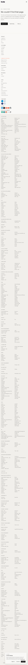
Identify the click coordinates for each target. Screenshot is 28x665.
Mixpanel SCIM (4, 145)
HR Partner (16, 412)
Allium (3, 138)
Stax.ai (17, 131)
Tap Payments (3, 520)
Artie (15, 139)
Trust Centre (3, 92)
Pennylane (16, 127)
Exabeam (3, 558)
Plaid (3, 129)
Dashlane (16, 504)
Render (16, 244)
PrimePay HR (18, 423)
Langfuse (2, 143)
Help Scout (16, 387)
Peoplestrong (17, 422)
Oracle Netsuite (3, 127)
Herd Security (17, 558)
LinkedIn (17, 485)
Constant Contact (4, 479)
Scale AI (2, 180)
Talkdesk (2, 397)
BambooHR (3, 405)
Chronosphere (4, 444)
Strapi (17, 466)
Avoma (3, 274)
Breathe (16, 405)
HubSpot (2, 292)
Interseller (4, 535)
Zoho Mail (2, 360)
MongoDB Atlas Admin (5, 174)
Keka (15, 414)
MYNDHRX (17, 417)
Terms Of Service (4, 90)
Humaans (16, 413)
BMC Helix (16, 159)
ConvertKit (16, 479)
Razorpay (16, 516)
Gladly (16, 383)
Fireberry (2, 288)
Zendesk (2, 398)
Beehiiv (16, 477)
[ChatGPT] (2, 112)
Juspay (2, 514)
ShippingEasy (17, 339)
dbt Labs (16, 232)
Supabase (16, 182)
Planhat (3, 301)
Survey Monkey (3, 594)
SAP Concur (4, 131)
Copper (16, 287)
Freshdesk (3, 382)
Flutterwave (18, 513)
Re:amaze (2, 394)
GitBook (16, 458)
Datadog (2, 165)
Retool (3, 177)
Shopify (3, 340)
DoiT (16, 140)
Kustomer (2, 389)
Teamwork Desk (17, 397)
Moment (17, 514)
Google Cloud (17, 169)
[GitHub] (10, 108)
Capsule (16, 286)
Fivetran (2, 233)
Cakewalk (17, 263)
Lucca (2, 417)
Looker (3, 144)
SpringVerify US (3, 222)
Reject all (13, 661)
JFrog (16, 243)
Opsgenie (16, 445)
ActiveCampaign (17, 284)
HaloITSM (2, 386)
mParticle (3, 489)
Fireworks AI (4, 195)
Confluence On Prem (5, 457)
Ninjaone (17, 331)
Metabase (16, 144)
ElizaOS (17, 194)
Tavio (16, 450)
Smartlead (3, 539)
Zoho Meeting (17, 648)
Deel (3, 407)
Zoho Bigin (16, 305)
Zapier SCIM (18, 187)
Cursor (16, 164)
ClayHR (16, 406)
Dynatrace (3, 497)
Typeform (2, 595)
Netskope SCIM (4, 559)
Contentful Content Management (21, 457)
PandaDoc (16, 256)
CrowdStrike (17, 557)
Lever (16, 208)
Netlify (2, 175)
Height (2, 608)
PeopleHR (2, 422)
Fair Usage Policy (4, 83)
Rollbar (2, 178)
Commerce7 (17, 337)
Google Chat (17, 432)
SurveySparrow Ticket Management (21, 620)
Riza (15, 177)
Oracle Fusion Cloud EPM (20, 233)
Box (15, 250)
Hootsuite (17, 483)
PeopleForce (18, 420)
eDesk (2, 380)
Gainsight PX (3, 141)
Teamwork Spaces (18, 467)
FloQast (17, 121)
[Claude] (6, 112)
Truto (15, 183)
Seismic (2, 538)
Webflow (16, 491)
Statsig (16, 369)
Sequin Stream (4, 313)
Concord (3, 346)
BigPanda (16, 442)
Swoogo (17, 364)
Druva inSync (17, 252)
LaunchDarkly (3, 369)
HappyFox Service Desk (5, 387)
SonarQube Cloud (18, 181)
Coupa (16, 120)
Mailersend (16, 355)
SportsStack (18, 373)
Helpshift (16, 608)
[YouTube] (8, 108)
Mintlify (3, 463)
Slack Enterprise (4, 438)
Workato (3, 452)
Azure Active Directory (18, 572)
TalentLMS (3, 467)
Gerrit (2, 241)
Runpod (16, 178)
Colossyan (3, 643)
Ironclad (16, 347)
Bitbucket (2, 604)
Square (2, 519)
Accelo (3, 284)
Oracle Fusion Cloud (5, 176)
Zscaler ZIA (3, 563)
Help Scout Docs (4, 388)
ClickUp (16, 604)
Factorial (16, 407)
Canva (16, 323)
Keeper (2, 505)
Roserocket (4, 472)
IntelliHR (2, 414)
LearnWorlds (4, 462)
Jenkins (2, 243)
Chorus (17, 274)
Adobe (17, 155)
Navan (17, 635)
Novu (15, 489)
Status (2, 68)
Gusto (16, 408)
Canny (16, 590)
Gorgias (2, 385)
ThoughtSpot (17, 150)
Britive (3, 573)
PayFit (17, 419)
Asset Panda (4, 158)
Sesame (3, 425)
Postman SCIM (18, 176)
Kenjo (2, 416)
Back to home (4, 23)
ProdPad (2, 616)
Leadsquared (4, 485)
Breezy (2, 203)
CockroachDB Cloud (4, 311)
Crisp (15, 377)
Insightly (16, 292)
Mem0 (16, 462)
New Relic (16, 497)
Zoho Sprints (17, 626)
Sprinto (2, 268)
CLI (1, 41)
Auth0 (2, 572)
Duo (15, 573)
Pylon (16, 393)
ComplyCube (17, 264)
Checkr (3, 221)
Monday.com (3, 614)
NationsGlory (4, 373)
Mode (15, 145)
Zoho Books (4, 133)
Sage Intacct (17, 130)
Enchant (16, 380)
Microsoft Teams (4, 434)
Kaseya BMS (17, 610)
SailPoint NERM (4, 437)
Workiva (17, 269)
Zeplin (2, 326)
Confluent (3, 164)
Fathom (17, 276)
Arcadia (3, 232)
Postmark (17, 358)
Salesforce (3, 302)
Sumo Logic (3, 498)
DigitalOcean (3, 194)
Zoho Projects (3, 626)
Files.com (16, 254)
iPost (3, 484)
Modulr (2, 227)
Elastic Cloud (17, 166)
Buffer (2, 478)
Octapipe (16, 297)
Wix (15, 340)
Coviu (17, 643)
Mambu (3, 226)
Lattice (17, 416)
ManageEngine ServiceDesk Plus (6, 391)
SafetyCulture (17, 592)
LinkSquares (4, 348)
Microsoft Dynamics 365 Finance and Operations (7, 125)
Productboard (17, 616)
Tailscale (2, 183)
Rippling (17, 424)
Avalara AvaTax (3, 118)
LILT (3, 630)
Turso (2, 315)
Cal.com (2, 550)
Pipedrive (16, 298)
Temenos (17, 227)
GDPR (2, 84)
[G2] (6, 108)
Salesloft (16, 537)
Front (15, 382)
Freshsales (3, 290)
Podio (16, 615)
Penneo (16, 348)
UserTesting (18, 595)
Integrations (3, 38)
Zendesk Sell (3, 305)
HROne (3, 413)
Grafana (16, 170)
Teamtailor (16, 214)
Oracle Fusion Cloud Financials (7, 126)
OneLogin (2, 578)
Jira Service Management (5, 610)
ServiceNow (17, 617)
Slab (2, 466)
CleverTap (16, 478)
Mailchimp (3, 355)
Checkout (16, 510)
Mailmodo (2, 488)
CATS (15, 203)
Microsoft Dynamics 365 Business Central (21, 124)
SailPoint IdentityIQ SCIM (20, 436)
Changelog (3, 70)
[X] (4, 108)
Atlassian (16, 158)
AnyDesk (3, 529)
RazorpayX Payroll (4, 424)
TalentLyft (3, 214)
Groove (17, 385)
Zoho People (17, 425)
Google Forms (3, 591)
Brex (2, 119)
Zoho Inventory (17, 342)
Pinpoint (2, 210)
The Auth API (17, 562)
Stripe (16, 519)
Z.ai (1, 197)
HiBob (16, 411)
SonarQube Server (5, 182)
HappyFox (16, 386)
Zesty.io (2, 188)
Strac (16, 561)
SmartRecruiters (17, 213)
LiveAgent (16, 389)
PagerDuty (3, 446)
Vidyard (17, 646)
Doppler (2, 166)
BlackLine (17, 118)
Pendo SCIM (4, 146)
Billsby (16, 583)
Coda (2, 456)
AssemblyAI (16, 273)
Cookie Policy (3, 93)
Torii (3, 579)
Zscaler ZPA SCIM (17, 563)
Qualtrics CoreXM (4, 592)
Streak (17, 302)
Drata (3, 265)
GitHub (16, 241)
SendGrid (16, 359)
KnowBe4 (2, 461)
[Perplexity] (4, 112)
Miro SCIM (4, 639)
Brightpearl (16, 119)
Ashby (16, 202)
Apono (3, 431)
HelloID (2, 575)
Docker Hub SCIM (18, 165)
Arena (3, 524)
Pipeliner (16, 299)
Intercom (16, 388)
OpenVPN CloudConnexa (19, 529)
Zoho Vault (3, 506)
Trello (2, 622)
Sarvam (16, 278)
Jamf (15, 330)
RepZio (3, 339)
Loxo (2, 209)
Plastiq (16, 515)
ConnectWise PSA (5, 605)
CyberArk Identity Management (20, 431)
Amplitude (17, 138)
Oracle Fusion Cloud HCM (6, 419)
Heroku (2, 171)
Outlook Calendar (18, 551)
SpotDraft (2, 350)
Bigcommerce (3, 337)
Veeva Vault (3, 269)
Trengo (16, 622)
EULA (2, 81)
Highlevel (16, 291)
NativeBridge (18, 174)
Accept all (23, 661)
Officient (16, 418)
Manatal (16, 209)
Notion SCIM (18, 639)
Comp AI (2, 264)
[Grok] (10, 112)
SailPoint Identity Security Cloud (7, 436)
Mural (15, 463)
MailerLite (16, 486)
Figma (2, 324)
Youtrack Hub (4, 625)
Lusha (16, 545)
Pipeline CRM (3, 299)
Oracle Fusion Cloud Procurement (21, 126)
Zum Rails (17, 520)
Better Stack (3, 442)
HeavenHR (3, 411)
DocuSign (2, 251)
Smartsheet (3, 620)
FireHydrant (17, 444)
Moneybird (16, 125)
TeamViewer (3, 530)
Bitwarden (17, 502)
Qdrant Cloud (3, 312)
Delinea (2, 432)
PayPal (2, 515)
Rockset (3, 149)
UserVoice (4, 596)
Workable (16, 215)
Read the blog (12, 23)
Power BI (2, 234)
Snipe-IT (3, 332)
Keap (2, 293)
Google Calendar (4, 551)
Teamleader (3, 303)
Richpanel (16, 394)
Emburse (3, 567)
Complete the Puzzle (5, 58)
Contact (2, 76)
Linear (2, 611)
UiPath (2, 186)
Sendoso (17, 490)
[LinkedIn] (2, 108)
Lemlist (16, 535)
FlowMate (2, 169)
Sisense (2, 150)
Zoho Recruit (3, 216)
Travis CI (2, 246)
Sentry (16, 180)
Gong (15, 534)
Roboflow (2, 196)
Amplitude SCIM (5, 139)
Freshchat (16, 381)
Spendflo (2, 48)
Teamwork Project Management (6, 621)
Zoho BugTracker (17, 625)
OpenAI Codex (18, 175)
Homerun (16, 205)
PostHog (16, 146)
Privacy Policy (3, 87)
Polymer (16, 210)
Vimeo (2, 647)
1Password (4, 502)
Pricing (2, 42)
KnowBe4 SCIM (17, 461)
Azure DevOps (3, 603)
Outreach (2, 537)
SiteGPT (2, 54)
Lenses (17, 143)
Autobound (3, 534)
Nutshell (2, 297)
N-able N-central (4, 331)
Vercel (16, 246)
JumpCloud (16, 575)
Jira (15, 609)
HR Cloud (2, 412)
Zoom (2, 649)
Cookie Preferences (4, 95)
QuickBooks (17, 129)
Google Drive (3, 255)
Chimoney (4, 512)
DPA (2, 89)
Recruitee (2, 211)
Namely (2, 418)
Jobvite (2, 208)
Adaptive (3, 155)
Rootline (3, 518)
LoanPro (3, 124)
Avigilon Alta (3, 159)
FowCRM (17, 288)
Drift (2, 276)
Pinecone (16, 311)
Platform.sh (3, 244)
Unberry (2, 215)
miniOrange (16, 434)
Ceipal (2, 204)
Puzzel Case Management (6, 393)
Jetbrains (16, 171)
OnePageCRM (3, 298)
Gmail (16, 354)
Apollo (16, 543)
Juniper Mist (3, 172)
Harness (2, 242)
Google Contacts (4, 291)
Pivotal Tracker (3, 615)
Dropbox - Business (18, 251)
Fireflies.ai (2, 277)
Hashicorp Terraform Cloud (19, 242)
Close (2, 287)
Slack (15, 437)
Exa (15, 319)
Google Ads (3, 483)
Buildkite (2, 240)
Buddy (16, 238)
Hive (2, 609)
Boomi (2, 160)
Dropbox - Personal (4, 252)
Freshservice (3, 445)
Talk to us (19, 23)
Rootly (16, 446)
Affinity (2, 285)
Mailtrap (16, 356)
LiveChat (16, 433)
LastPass (17, 505)
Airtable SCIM (3, 602)
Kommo (16, 293)
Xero (15, 132)
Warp (16, 196)
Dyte (2, 644)
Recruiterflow (17, 211)
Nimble (16, 296)
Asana (16, 602)
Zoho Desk (16, 398)
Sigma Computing (18, 149)
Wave (2, 132)
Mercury (17, 226)
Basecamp (16, 603)
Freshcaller (3, 381)
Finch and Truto (3, 61)
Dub (15, 480)
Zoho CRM (3, 307)
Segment (2, 490)
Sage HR (2, 213)
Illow (16, 265)
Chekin (3, 319)
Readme (16, 464)
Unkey (16, 186)
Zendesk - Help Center (5, 468)
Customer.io (3, 480)
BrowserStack (17, 160)
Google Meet (17, 644)
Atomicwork (4, 377)
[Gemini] (8, 112)
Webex (16, 647)
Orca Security (18, 559)
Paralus (2, 257)
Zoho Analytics (3, 151)
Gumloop (2, 450)
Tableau (16, 234)
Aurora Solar (3, 323)
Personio (2, 423)
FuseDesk (2, 383)
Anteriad (3, 543)
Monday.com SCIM (19, 614)
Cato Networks (4, 557)
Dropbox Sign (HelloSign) (19, 346)
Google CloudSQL (4, 170)
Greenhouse (3, 205)
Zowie (2, 399)
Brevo (2, 286)
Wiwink (17, 304)
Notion (2, 464)
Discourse (3, 458)
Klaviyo (16, 484)
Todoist (16, 621)
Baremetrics (3, 583)
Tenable (3, 562)
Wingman (3, 279)
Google (2, 574)
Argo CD (3, 238)
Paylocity (3, 420)
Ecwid (2, 338)
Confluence (16, 456)
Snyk (2, 181)
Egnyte (2, 254)
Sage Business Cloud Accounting (6, 130)
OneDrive (2, 256)
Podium (3, 392)
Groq (15, 277)
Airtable (17, 600)
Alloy (3, 263)
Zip (16, 567)
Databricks (3, 140)
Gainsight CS (17, 290)
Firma (2, 347)
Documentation (3, 67)
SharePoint (16, 257)
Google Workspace (18, 574)
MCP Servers (3, 39)
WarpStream (3, 187)
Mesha (2, 51)
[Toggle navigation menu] (26, 1)
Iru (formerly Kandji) (5, 330)
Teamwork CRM (17, 303)
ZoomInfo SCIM (4, 546)
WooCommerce (4, 342)
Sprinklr (2, 491)
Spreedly (17, 518)
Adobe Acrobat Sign (4, 250)
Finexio (3, 513)
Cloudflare (16, 163)
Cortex (17, 524)
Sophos (2, 561)
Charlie (2, 406)
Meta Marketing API (19, 488)
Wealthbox (4, 304)
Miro (15, 172)
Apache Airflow (4, 157)
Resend (2, 359)
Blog (2, 74)
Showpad (17, 538)
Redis (15, 312)
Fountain (16, 204)
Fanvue (2, 586)
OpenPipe (17, 195)
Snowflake (16, 313)
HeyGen (2, 646)
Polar (2, 516)
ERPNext (2, 121)
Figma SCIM (18, 324)
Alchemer (3, 590)
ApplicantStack (3, 202)
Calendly (16, 550)
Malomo (17, 338)
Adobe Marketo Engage (6, 477)
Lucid (16, 255)
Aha (2, 600)
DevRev (16, 605)
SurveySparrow (17, 594)
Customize (18, 661)
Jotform (16, 591)
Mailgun (2, 356)
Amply (2, 354)
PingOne (16, 578)
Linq (15, 611)
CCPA (2, 86)
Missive (16, 391)
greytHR (2, 408)
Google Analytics (17, 141)
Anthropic (2, 273)
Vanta (16, 268)
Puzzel (17, 392)
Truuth (17, 222)
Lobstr (2, 486)
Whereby (2, 648)
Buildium (2, 120)
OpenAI (2, 278)
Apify (15, 157)
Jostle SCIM (3, 433)
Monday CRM (3, 296)
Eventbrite (3, 364)
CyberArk (3, 504)
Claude (3, 163)
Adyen (3, 510)
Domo (2, 545)
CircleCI (16, 240)
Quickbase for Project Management (7, 617)
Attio (15, 285)
